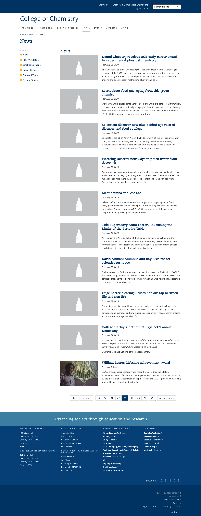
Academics (45, 27)
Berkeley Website (153, 433)
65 (139, 398)
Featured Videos (31, 75)
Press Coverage (31, 59)
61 (113, 398)
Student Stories (30, 80)
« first (75, 397)
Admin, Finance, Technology (115, 433)
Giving (124, 27)
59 (99, 398)
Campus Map (150, 446)
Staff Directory (110, 467)
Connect (111, 27)
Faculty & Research (67, 27)
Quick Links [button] (142, 8)
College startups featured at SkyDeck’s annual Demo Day (137, 329)
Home (23, 34)
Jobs (105, 460)
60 (106, 398)
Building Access (110, 436)
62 (119, 398)
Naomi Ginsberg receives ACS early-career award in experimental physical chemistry (139, 58)
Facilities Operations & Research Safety (121, 450)
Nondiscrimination (172, 499)
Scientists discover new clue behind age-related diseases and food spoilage (138, 126)
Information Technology (114, 457)
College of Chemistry (49, 19)
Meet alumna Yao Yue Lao (122, 193)
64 (133, 398)
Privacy (177, 503)
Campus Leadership (153, 440)
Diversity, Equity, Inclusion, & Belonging (120, 446)
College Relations (111, 440)
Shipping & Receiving (112, 463)
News (86, 27)
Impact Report (30, 69)
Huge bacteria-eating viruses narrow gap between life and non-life (140, 295)
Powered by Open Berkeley (168, 493)
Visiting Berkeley (152, 450)
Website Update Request (114, 470)
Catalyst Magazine (32, 64)
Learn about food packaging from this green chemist (135, 92)
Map (22, 446)
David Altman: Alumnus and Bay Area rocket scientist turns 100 (136, 261)
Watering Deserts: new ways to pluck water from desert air (139, 160)
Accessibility (175, 496)
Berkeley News (151, 436)
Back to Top (176, 512)
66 (146, 398)
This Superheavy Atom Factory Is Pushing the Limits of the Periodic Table (137, 226)
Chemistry (103, 4)
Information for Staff (112, 453)
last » (172, 397)
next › (163, 397)
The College (27, 27)
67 (152, 398)
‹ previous (87, 397)
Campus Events (151, 443)
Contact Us (108, 443)
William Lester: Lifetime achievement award (136, 362)
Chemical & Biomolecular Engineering (130, 4)
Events (98, 27)
